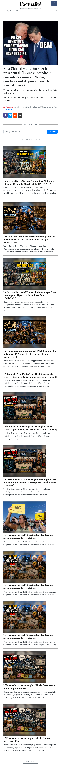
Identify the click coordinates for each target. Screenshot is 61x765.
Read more (7, 109)
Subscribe (52, 132)
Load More (30, 761)
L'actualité (30, 4)
